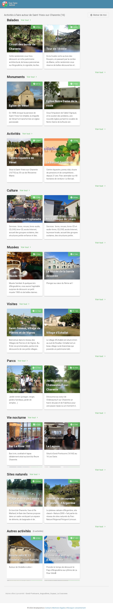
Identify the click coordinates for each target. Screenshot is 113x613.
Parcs (11, 361)
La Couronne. (62, 593)
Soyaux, (53, 593)
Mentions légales (58, 608)
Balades (13, 20)
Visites (12, 304)
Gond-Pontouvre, (33, 593)
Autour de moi (98, 15)
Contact (48, 608)
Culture (12, 190)
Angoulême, (45, 593)
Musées (13, 247)
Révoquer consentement (76, 608)
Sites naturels (17, 474)
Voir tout (26, 20)
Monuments (16, 77)
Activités (13, 134)
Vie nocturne (16, 418)
